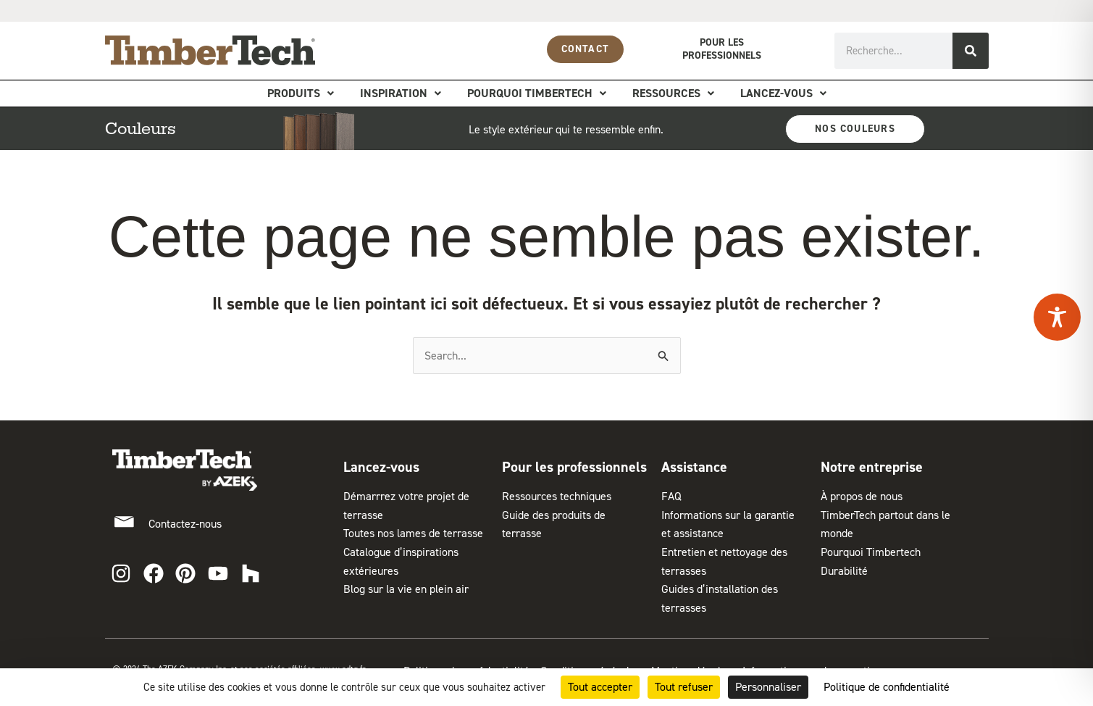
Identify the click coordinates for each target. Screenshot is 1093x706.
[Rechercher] (970, 51)
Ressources (673, 93)
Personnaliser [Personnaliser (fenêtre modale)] (768, 686)
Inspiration (400, 93)
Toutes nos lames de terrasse (413, 533)
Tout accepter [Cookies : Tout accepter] (600, 686)
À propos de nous (862, 496)
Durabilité (844, 570)
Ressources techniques (556, 496)
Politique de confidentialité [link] (887, 686)
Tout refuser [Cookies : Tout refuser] (684, 686)
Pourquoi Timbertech (536, 93)
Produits (300, 93)
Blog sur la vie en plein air (406, 589)
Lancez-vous (783, 93)
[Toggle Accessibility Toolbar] (1057, 317)
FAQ (671, 496)
